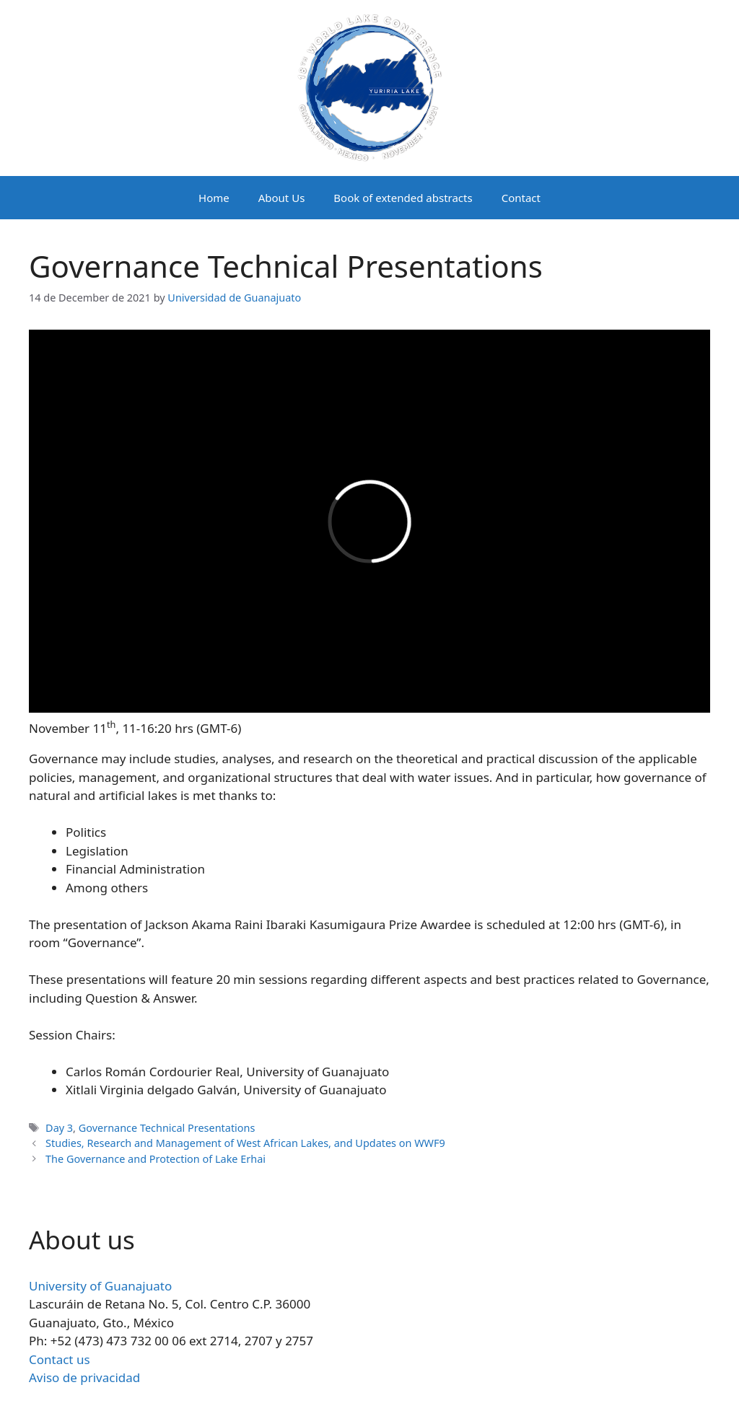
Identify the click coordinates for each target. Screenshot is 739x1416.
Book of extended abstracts (402, 197)
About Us (281, 197)
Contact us (59, 1359)
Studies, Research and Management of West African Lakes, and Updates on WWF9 (245, 1143)
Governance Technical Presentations (167, 1128)
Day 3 (59, 1128)
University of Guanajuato (100, 1286)
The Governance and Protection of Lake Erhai (155, 1159)
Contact (521, 197)
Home (213, 197)
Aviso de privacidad (84, 1377)
